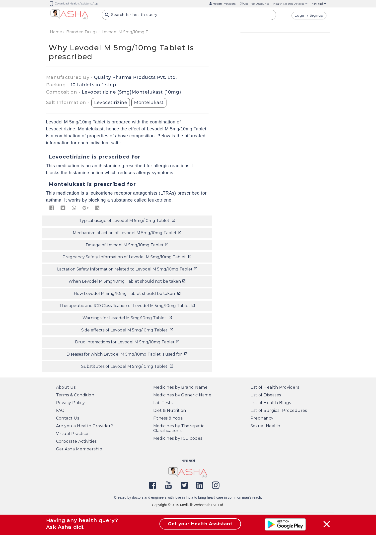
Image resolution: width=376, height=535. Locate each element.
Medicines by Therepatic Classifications (179, 428)
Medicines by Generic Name (182, 395)
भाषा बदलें (319, 3)
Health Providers (222, 3)
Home (56, 32)
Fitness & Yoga (168, 418)
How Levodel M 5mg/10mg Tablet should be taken (127, 293)
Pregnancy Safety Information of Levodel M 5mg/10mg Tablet (127, 257)
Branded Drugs (81, 32)
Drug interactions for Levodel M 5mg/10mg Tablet (127, 342)
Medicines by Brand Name (180, 387)
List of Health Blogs (270, 402)
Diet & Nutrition (169, 410)
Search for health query (131, 15)
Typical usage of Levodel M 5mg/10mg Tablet (127, 220)
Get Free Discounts (254, 3)
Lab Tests (163, 402)
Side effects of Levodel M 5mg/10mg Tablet (127, 330)
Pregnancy (262, 418)
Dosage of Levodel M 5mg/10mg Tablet (127, 245)
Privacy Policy (70, 402)
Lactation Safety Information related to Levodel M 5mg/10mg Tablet (127, 269)
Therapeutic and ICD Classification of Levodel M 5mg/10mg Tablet (127, 305)
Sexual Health (265, 426)
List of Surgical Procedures (278, 410)
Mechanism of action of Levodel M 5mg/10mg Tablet (127, 232)
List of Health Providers (274, 387)
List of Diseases (265, 395)
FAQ (60, 410)
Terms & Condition (75, 395)
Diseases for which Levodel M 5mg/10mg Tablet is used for (127, 354)
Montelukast (149, 102)
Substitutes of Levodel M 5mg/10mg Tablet (127, 366)
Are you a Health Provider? (84, 426)
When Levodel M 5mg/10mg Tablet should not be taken (127, 281)
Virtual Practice (72, 433)
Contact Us (67, 418)
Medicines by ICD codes (177, 438)
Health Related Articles (290, 3)
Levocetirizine (110, 102)
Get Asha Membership (79, 449)
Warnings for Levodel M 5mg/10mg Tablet (127, 318)
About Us (66, 387)
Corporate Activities (76, 441)
